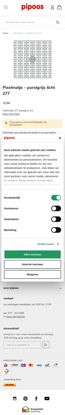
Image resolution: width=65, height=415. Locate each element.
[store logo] (32, 7)
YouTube (49, 398)
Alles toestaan (32, 254)
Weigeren (32, 274)
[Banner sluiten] (60, 138)
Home (5, 33)
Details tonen (45, 244)
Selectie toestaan (32, 264)
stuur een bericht (15, 316)
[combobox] (32, 22)
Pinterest (27, 398)
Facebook (38, 398)
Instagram (16, 398)
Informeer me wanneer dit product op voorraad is (29, 132)
